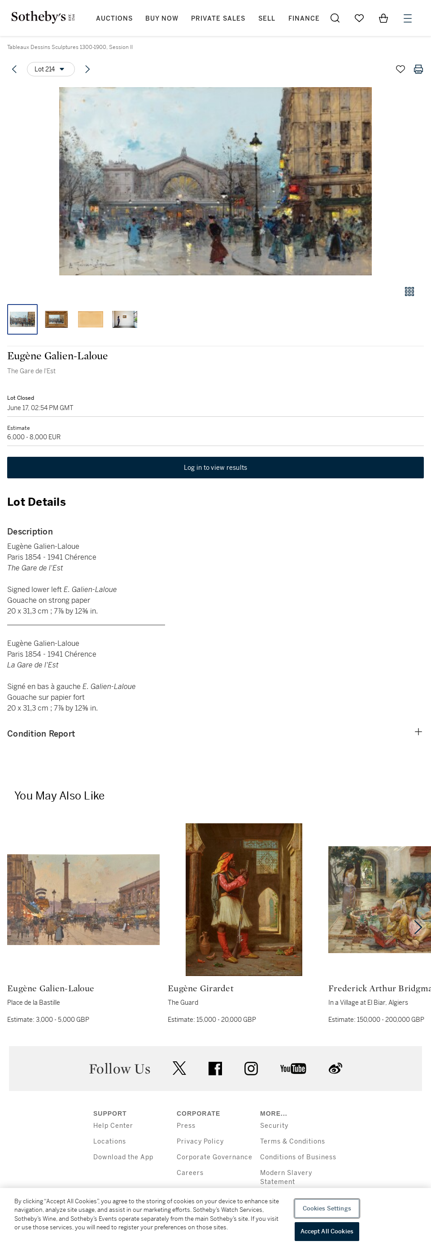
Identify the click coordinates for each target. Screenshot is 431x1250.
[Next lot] (87, 69)
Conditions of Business (298, 1157)
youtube (293, 1068)
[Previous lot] (14, 69)
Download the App (123, 1157)
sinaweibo (335, 1068)
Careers (190, 1173)
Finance (304, 18)
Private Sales (218, 18)
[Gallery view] (409, 291)
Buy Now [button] (161, 18)
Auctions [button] (114, 18)
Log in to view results (216, 468)
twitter (179, 1068)
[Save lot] (400, 69)
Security (274, 1126)
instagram (251, 1068)
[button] (215, 181)
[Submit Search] (335, 17)
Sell (266, 18)
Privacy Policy (200, 1141)
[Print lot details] (418, 69)
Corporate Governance (215, 1157)
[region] (215, 1219)
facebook (215, 1068)
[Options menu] (51, 69)
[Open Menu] (407, 18)
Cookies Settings (327, 1208)
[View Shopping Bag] (383, 18)
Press (186, 1126)
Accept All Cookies (326, 1231)
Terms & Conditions (292, 1141)
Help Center (113, 1126)
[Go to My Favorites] (359, 18)
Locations (109, 1141)
